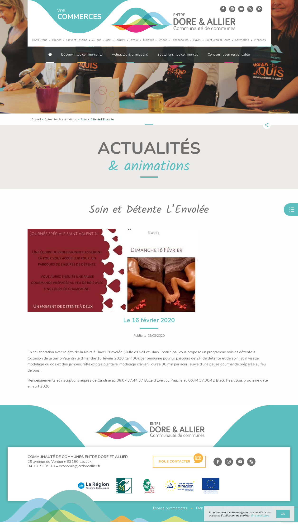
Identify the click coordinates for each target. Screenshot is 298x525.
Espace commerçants (170, 511)
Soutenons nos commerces (177, 54)
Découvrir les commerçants (81, 54)
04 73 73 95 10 (41, 469)
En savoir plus (260, 515)
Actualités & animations (130, 54)
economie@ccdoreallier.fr (79, 469)
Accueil (36, 119)
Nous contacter (181, 463)
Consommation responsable (229, 54)
